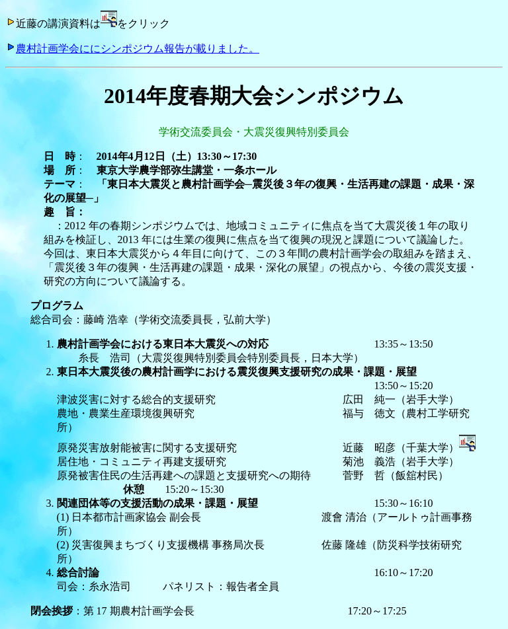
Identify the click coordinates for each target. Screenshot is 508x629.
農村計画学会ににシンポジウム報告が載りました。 (132, 48)
